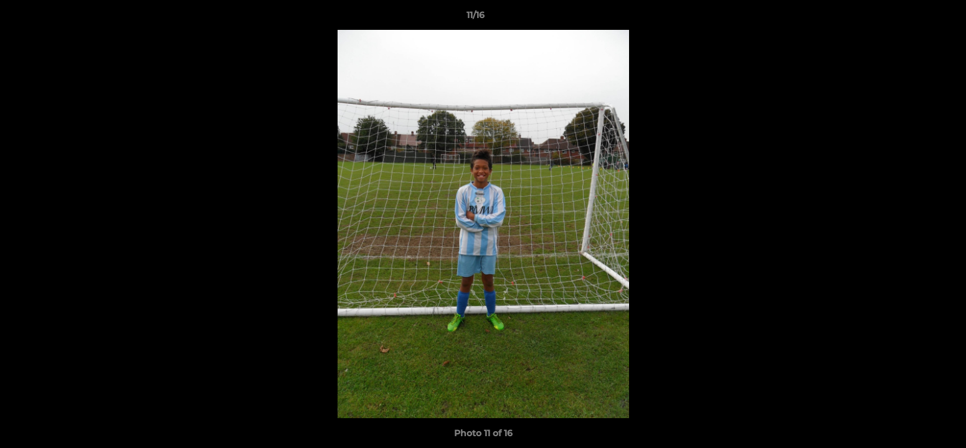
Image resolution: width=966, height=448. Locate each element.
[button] (913, 18)
